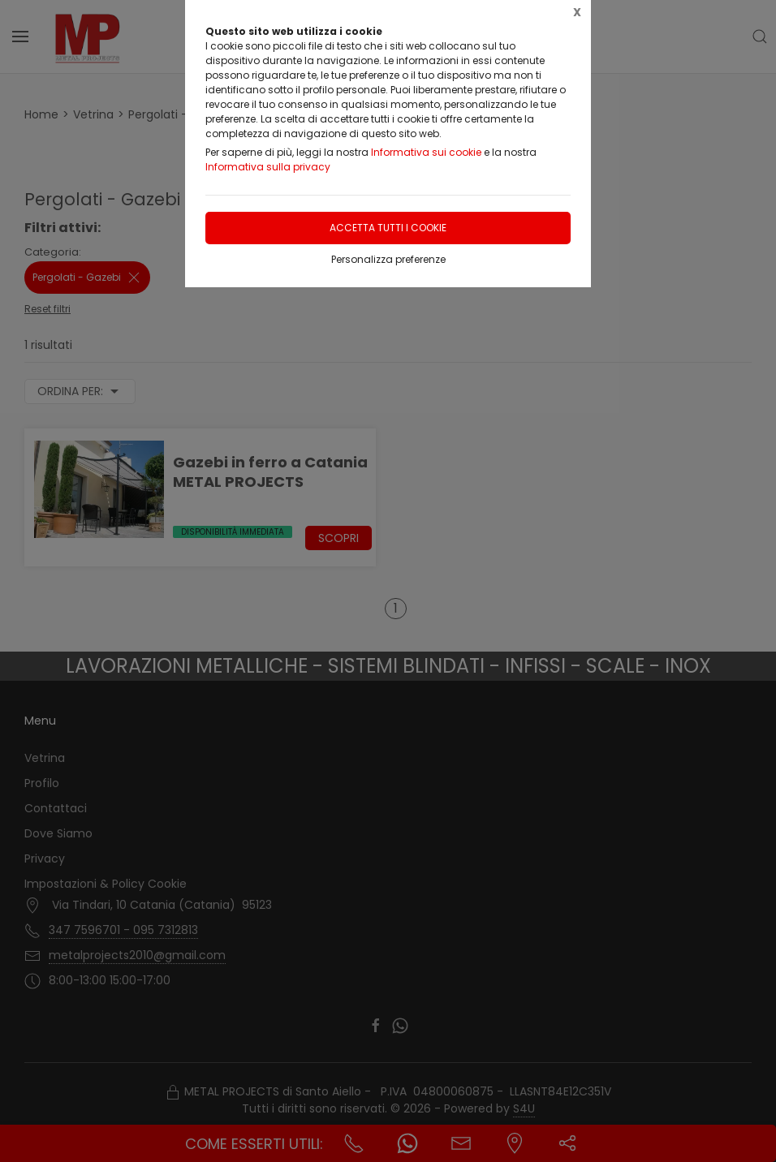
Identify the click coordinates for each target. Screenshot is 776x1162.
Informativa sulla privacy (267, 167)
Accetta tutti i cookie (388, 228)
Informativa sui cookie (426, 152)
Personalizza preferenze (388, 259)
